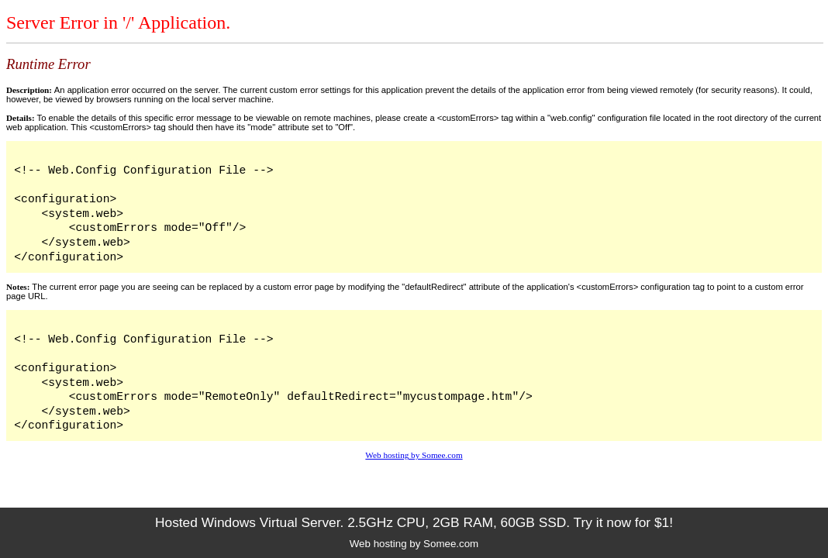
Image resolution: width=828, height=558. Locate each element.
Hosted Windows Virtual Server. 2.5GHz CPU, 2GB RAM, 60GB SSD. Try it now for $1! (414, 522)
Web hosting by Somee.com (413, 455)
